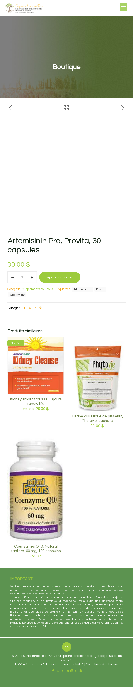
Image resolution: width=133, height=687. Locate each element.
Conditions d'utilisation (102, 664)
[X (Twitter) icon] (57, 671)
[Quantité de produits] (22, 277)
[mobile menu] (123, 7)
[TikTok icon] (76, 671)
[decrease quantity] (13, 277)
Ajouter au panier (60, 277)
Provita (100, 289)
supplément (17, 294)
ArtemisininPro (82, 289)
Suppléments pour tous (37, 289)
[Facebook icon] (53, 671)
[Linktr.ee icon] (80, 671)
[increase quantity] (32, 277)
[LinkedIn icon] (67, 671)
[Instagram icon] (72, 671)
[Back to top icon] (66, 647)
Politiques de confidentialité (63, 664)
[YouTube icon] (62, 671)
